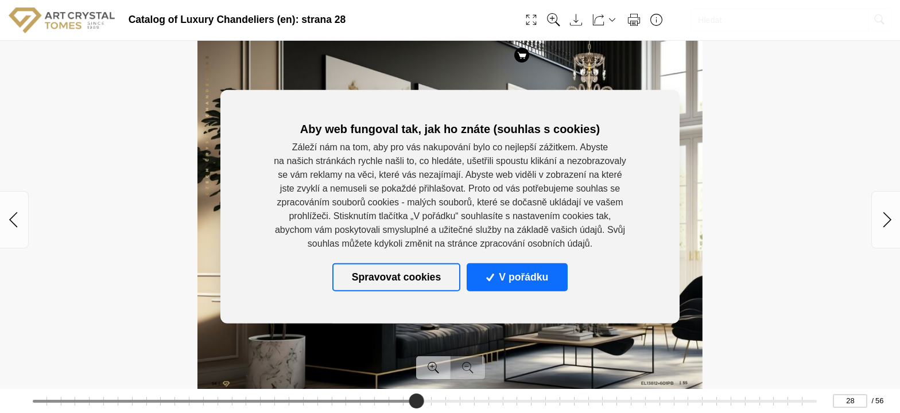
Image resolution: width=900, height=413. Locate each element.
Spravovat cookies (396, 277)
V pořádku (517, 277)
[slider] (416, 400)
